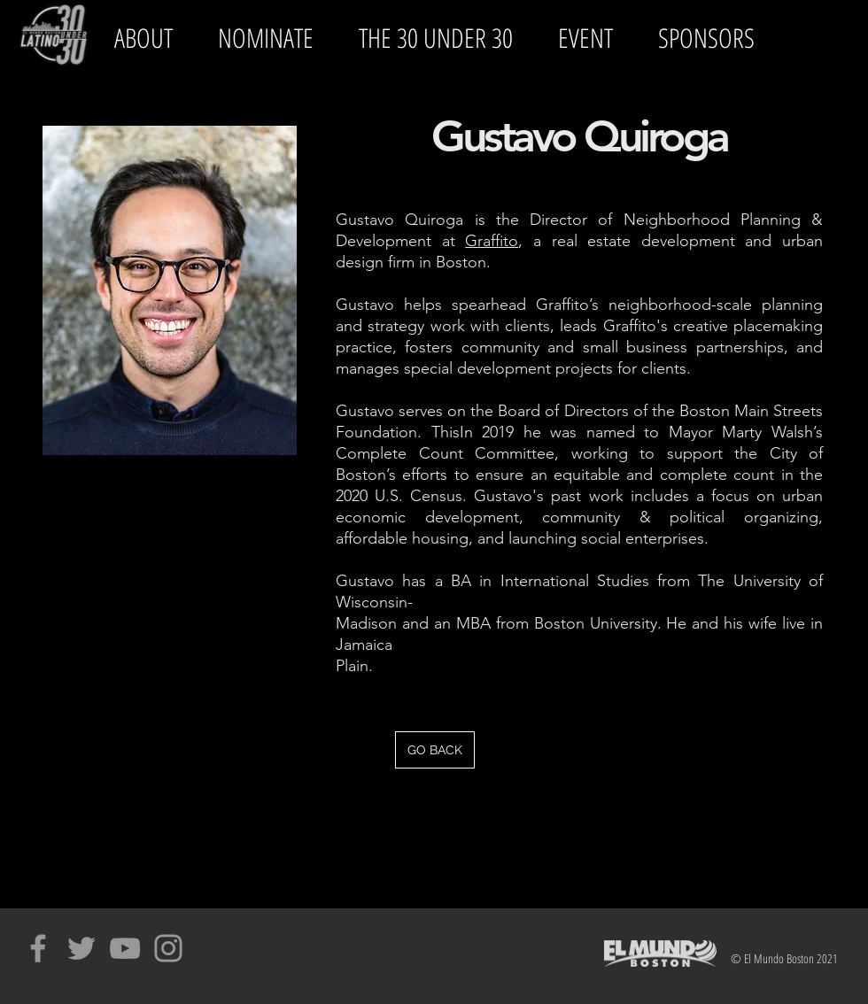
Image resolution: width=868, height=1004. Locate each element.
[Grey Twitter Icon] (81, 948)
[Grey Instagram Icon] (168, 948)
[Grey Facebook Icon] (38, 948)
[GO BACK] (435, 749)
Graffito (491, 241)
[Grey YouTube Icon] (124, 948)
